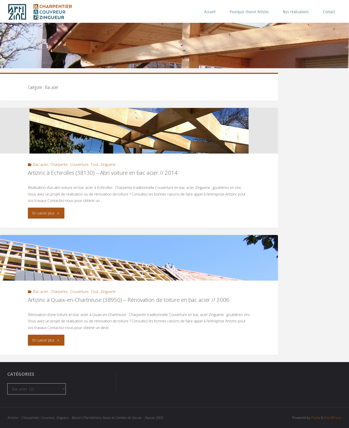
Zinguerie (108, 164)
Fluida (315, 417)
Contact (329, 11)
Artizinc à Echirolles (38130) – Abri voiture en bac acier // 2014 (102, 172)
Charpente (59, 164)
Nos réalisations (296, 11)
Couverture (79, 164)
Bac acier (40, 164)
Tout (94, 164)
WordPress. (333, 417)
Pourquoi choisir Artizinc (249, 11)
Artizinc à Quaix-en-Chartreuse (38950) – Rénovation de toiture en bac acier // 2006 (128, 299)
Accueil (210, 11)
